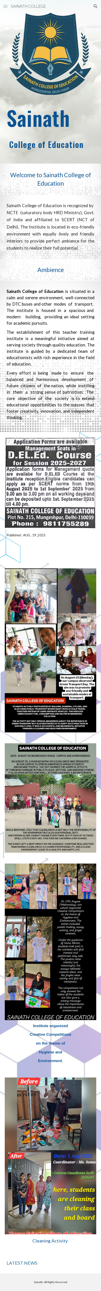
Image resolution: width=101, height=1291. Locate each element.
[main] (50, 128)
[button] (5, 6)
